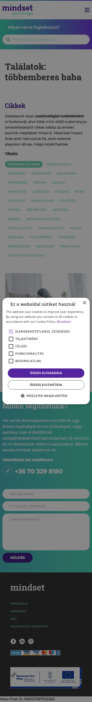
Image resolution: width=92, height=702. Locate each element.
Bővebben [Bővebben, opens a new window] (64, 322)
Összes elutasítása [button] (46, 385)
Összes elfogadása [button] (46, 373)
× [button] (84, 303)
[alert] (46, 351)
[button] (46, 395)
